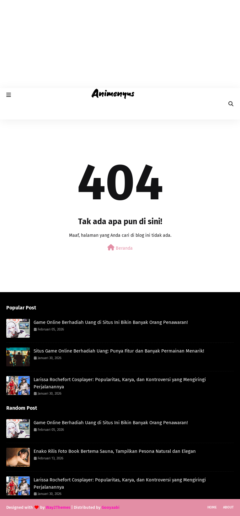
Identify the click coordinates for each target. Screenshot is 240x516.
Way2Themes (58, 507)
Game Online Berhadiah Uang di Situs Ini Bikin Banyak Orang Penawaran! (111, 322)
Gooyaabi (111, 507)
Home (212, 507)
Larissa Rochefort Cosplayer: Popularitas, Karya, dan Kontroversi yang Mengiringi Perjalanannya (120, 383)
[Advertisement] (120, 44)
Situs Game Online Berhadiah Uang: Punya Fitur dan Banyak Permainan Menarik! (119, 351)
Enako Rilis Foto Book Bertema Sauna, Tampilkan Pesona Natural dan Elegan (115, 451)
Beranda (120, 247)
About (228, 507)
